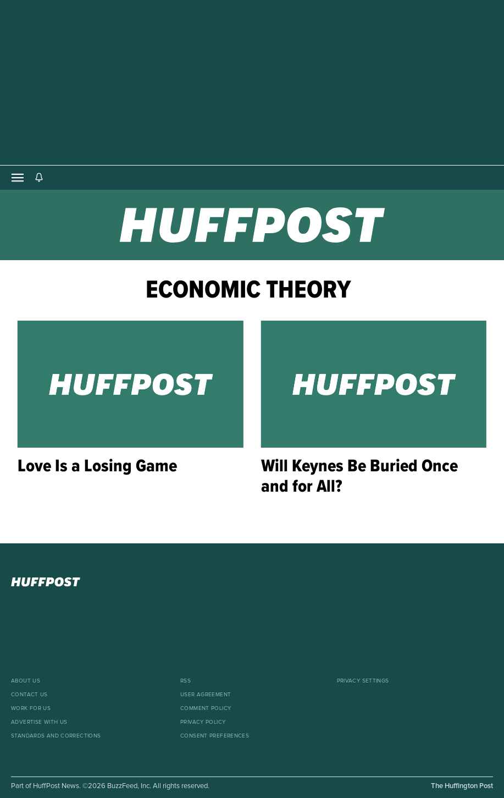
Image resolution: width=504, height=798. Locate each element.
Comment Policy (205, 708)
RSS (185, 681)
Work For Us (31, 708)
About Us (25, 681)
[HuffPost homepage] (252, 582)
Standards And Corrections (56, 736)
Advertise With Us (39, 722)
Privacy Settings (363, 681)
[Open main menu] (17, 177)
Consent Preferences (214, 736)
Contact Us (29, 694)
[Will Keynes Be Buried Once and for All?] (374, 384)
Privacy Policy (202, 722)
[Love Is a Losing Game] (130, 384)
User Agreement (205, 694)
